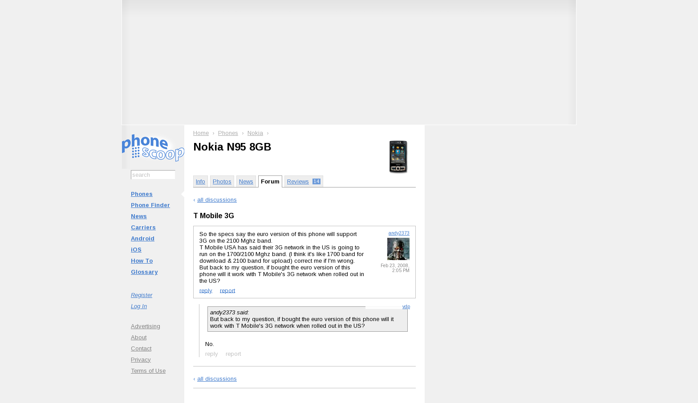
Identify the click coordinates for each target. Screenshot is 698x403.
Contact (141, 348)
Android (142, 238)
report (227, 290)
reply (205, 290)
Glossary (144, 272)
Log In (139, 306)
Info (200, 181)
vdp (406, 306)
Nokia (255, 133)
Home (201, 133)
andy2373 (399, 233)
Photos (222, 181)
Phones (142, 194)
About (138, 337)
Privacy (141, 359)
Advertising (145, 326)
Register (141, 295)
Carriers (143, 227)
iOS (136, 249)
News (139, 216)
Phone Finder (150, 205)
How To (142, 260)
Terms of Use (148, 370)
